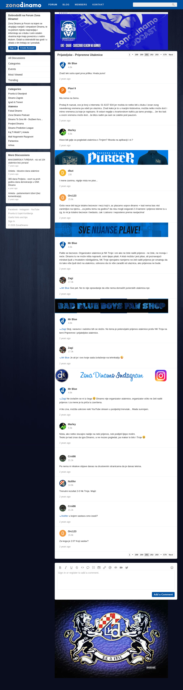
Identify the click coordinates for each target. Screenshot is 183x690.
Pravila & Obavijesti (17, 93)
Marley (72, 130)
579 (165, 55)
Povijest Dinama (16, 123)
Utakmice (13, 106)
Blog (66, 4)
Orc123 (72, 195)
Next (171, 55)
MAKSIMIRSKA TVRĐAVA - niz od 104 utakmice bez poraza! (26, 161)
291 (146, 55)
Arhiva (11, 145)
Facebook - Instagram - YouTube (23, 209)
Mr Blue (72, 63)
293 (157, 55)
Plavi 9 (72, 88)
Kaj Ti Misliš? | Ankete (18, 132)
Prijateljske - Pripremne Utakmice (80, 54)
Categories (14, 63)
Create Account (27, 48)
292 (151, 55)
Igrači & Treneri (15, 102)
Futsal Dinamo (15, 111)
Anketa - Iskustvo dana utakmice (23, 171)
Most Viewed (15, 74)
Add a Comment (163, 594)
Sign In (13, 48)
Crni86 (72, 456)
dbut (70, 170)
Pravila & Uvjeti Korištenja (20, 213)
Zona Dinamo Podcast (18, 115)
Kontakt (98, 4)
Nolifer (72, 481)
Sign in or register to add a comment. (116, 580)
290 (141, 55)
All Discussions (16, 58)
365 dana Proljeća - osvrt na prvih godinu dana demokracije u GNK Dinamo (24, 182)
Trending (13, 80)
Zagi (70, 278)
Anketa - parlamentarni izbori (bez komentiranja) (24, 195)
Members (81, 4)
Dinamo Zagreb (15, 98)
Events (12, 69)
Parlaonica (13, 141)
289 (136, 55)
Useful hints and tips (18, 217)
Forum (52, 4)
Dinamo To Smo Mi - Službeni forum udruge (26, 119)
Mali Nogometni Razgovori (20, 136)
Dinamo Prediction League (20, 128)
